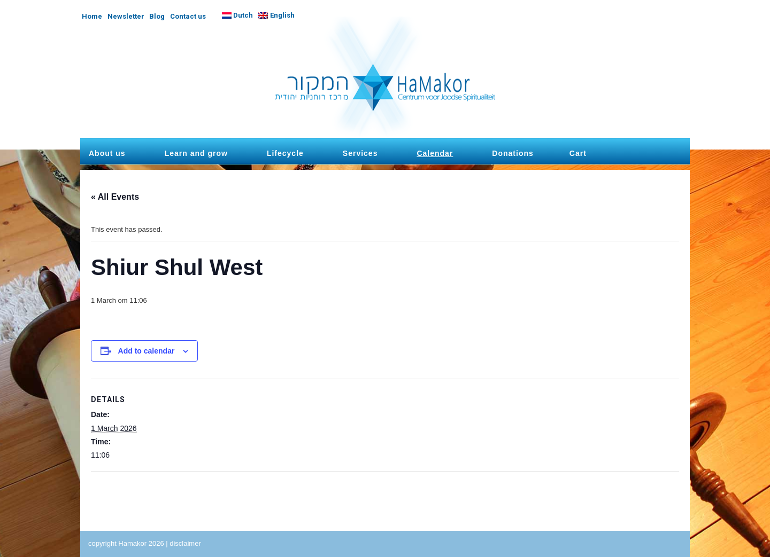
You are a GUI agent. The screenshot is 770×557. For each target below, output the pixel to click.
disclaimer (185, 543)
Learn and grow (196, 153)
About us (107, 153)
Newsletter (125, 16)
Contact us (188, 16)
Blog (157, 16)
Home (92, 16)
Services (360, 153)
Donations (512, 153)
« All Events (115, 196)
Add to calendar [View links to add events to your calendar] (146, 351)
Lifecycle (285, 153)
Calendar (435, 153)
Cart (578, 153)
